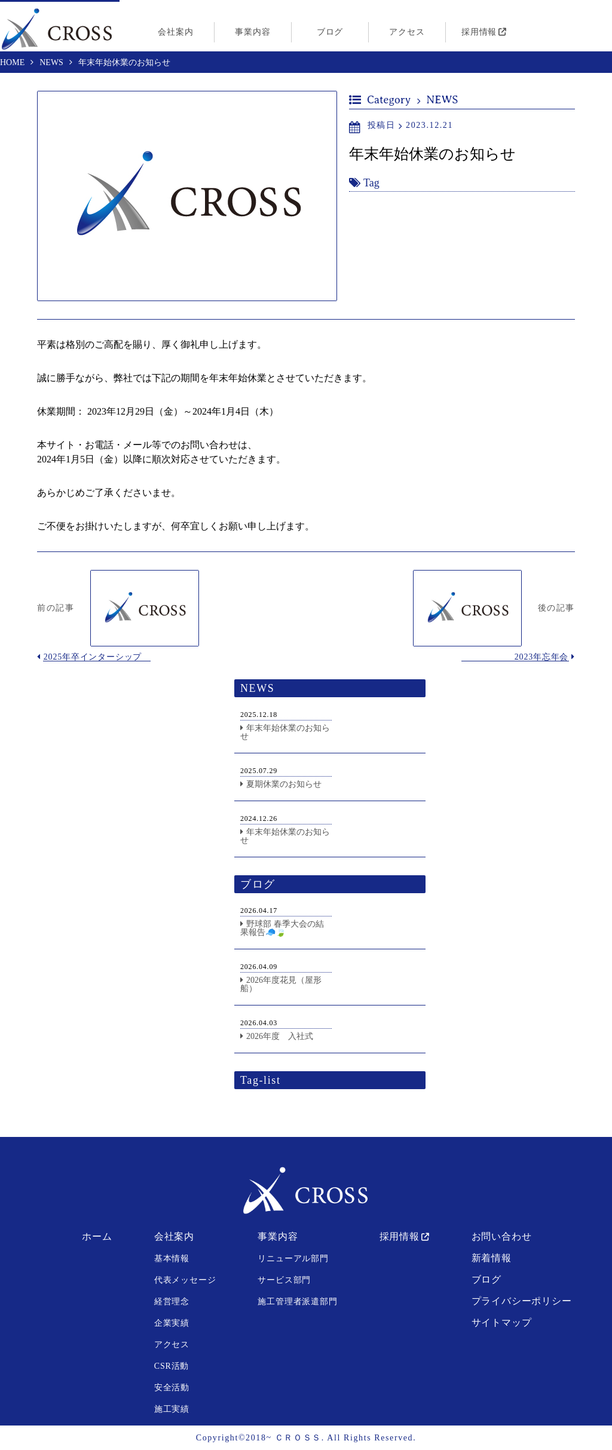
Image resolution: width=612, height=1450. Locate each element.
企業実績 (171, 1323)
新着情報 (492, 1258)
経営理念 (171, 1301)
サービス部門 (284, 1280)
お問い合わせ (502, 1236)
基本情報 (171, 1258)
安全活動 (171, 1387)
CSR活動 (171, 1366)
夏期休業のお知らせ (284, 784)
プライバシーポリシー (522, 1301)
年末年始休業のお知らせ (285, 732)
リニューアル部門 (293, 1258)
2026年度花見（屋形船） (281, 984)
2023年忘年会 (541, 656)
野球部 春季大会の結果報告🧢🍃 (282, 928)
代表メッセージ (185, 1280)
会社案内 (175, 31)
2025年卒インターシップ (93, 656)
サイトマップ (502, 1322)
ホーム (97, 1236)
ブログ (330, 31)
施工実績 (171, 1409)
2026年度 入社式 (279, 1036)
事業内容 (252, 31)
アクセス (406, 31)
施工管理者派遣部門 (297, 1301)
